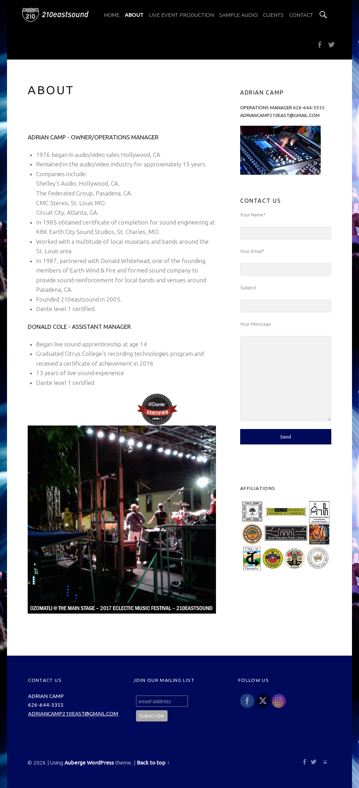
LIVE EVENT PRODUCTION (181, 15)
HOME (112, 15)
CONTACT (301, 15)
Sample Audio (238, 15)
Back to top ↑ (153, 763)
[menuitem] (112, 15)
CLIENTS (273, 15)
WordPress (100, 763)
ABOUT (134, 15)
